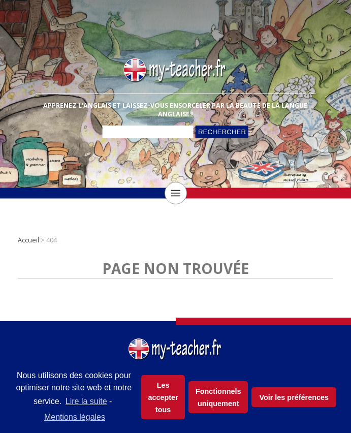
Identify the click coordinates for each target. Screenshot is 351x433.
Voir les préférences (294, 397)
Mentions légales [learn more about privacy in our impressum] (74, 417)
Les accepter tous (163, 397)
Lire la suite (86, 401)
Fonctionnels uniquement (218, 397)
